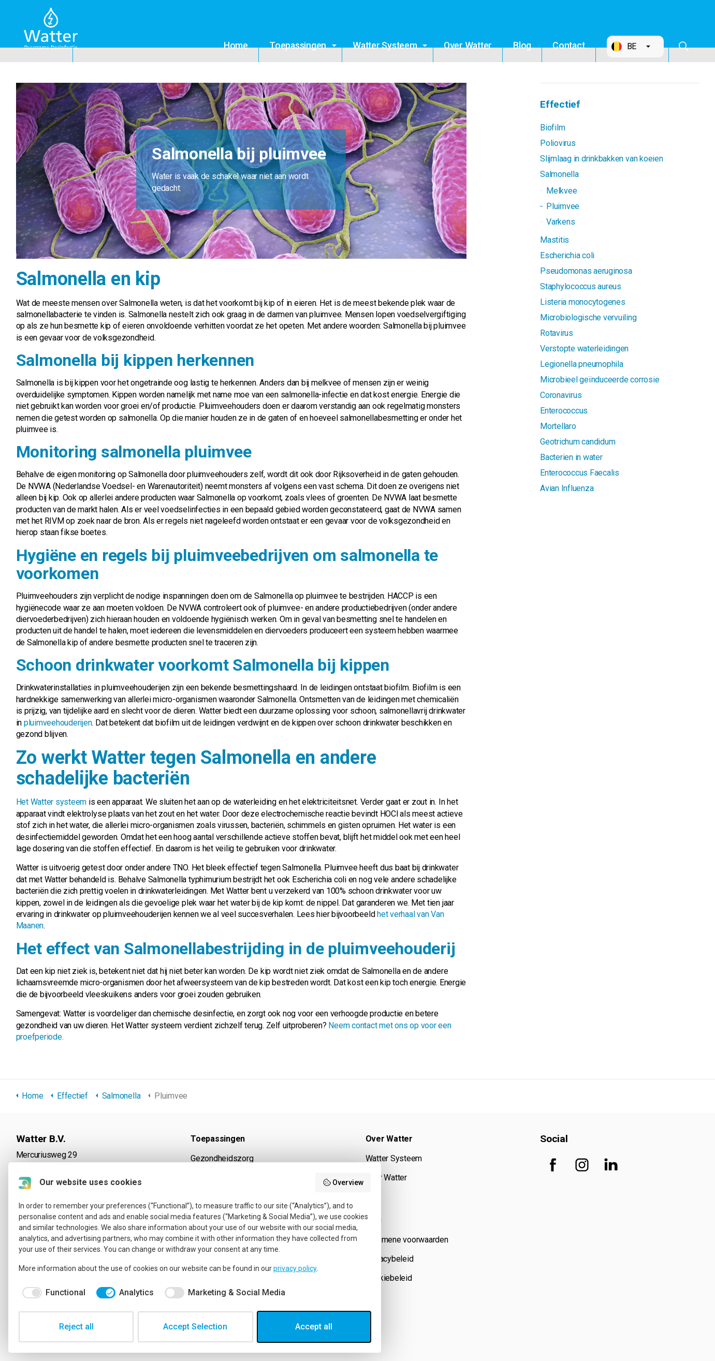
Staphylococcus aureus (580, 286)
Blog (522, 45)
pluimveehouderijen (58, 723)
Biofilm (552, 127)
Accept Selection (195, 1327)
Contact (568, 45)
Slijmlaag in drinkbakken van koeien (601, 159)
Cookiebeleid (389, 1278)
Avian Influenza (566, 488)
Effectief (560, 104)
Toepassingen (297, 45)
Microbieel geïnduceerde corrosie (599, 379)
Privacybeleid (390, 1259)
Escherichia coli (567, 255)
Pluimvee (562, 206)
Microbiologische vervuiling (588, 317)
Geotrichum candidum (577, 442)
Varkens (560, 222)
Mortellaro (558, 426)
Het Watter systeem (51, 802)
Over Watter (468, 45)
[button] (635, 46)
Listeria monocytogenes (582, 302)
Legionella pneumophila (581, 364)
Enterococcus (564, 411)
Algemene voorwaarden (407, 1240)
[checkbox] (52, 1292)
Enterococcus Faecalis (579, 473)
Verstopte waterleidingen (584, 348)
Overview (343, 1182)
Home (236, 45)
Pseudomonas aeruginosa (586, 271)
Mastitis (554, 240)
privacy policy (295, 1268)
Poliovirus (558, 143)
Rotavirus (556, 333)
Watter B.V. (53, 31)
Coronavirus (560, 395)
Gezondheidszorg (222, 1158)
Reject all (76, 1327)
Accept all (313, 1327)
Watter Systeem (385, 45)
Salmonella (559, 174)
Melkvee (561, 191)
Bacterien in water (571, 457)
